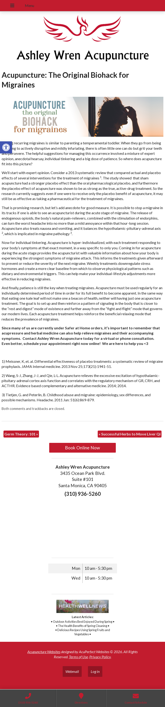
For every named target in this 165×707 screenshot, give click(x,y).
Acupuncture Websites (43, 651)
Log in (95, 671)
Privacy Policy (100, 657)
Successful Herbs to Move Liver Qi (130, 434)
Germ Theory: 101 (21, 434)
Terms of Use (78, 657)
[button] (6, 147)
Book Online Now (82, 447)
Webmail (72, 671)
